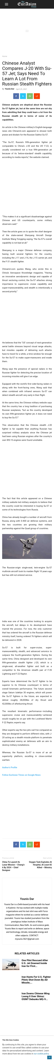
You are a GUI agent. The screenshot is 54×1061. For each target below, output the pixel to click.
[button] (6, 4)
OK (49, 1057)
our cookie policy (41, 1053)
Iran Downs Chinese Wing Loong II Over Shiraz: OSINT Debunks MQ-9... (36, 996)
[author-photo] (27, 895)
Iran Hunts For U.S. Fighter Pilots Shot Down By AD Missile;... (36, 979)
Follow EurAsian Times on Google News (21, 775)
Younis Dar (9, 89)
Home (4, 56)
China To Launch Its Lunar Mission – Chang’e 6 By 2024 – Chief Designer (13, 866)
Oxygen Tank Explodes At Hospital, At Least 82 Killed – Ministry (40, 865)
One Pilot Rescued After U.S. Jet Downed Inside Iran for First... (35, 963)
